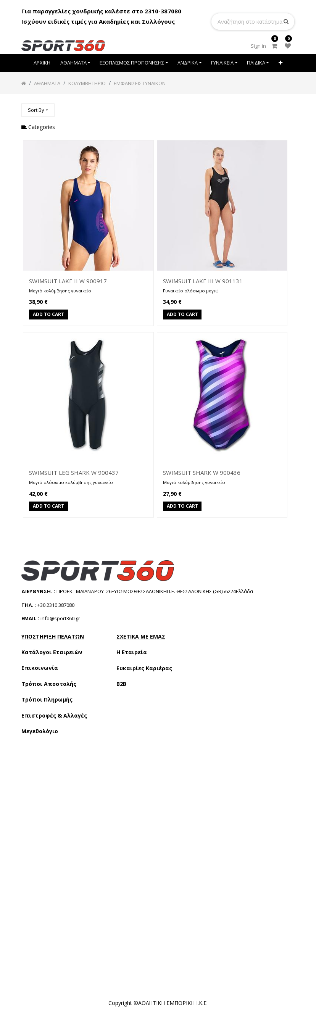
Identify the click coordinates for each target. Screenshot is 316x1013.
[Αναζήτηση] (288, 106)
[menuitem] (42, 62)
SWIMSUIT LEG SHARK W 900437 (74, 472)
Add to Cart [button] (48, 314)
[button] (280, 62)
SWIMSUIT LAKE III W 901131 (203, 281)
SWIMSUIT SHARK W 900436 (201, 472)
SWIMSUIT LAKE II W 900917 (68, 281)
